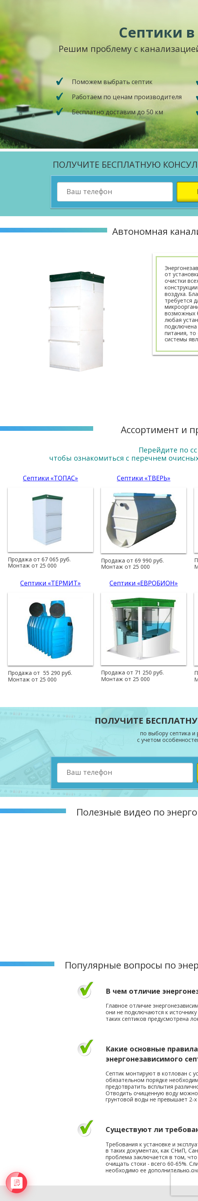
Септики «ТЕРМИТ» (50, 583)
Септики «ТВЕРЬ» (143, 478)
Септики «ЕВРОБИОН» (143, 583)
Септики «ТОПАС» (50, 478)
